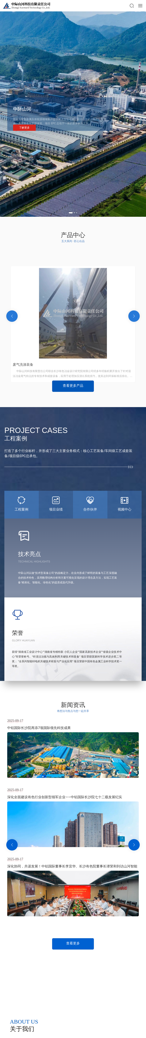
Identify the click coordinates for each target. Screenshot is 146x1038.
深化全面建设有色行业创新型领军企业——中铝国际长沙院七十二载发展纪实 (64, 797)
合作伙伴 (90, 509)
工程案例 (21, 509)
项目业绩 (56, 509)
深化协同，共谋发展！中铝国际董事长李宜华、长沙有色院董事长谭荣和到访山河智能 (72, 866)
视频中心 (124, 509)
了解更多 (24, 129)
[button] (71, 212)
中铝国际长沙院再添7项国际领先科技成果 (39, 728)
